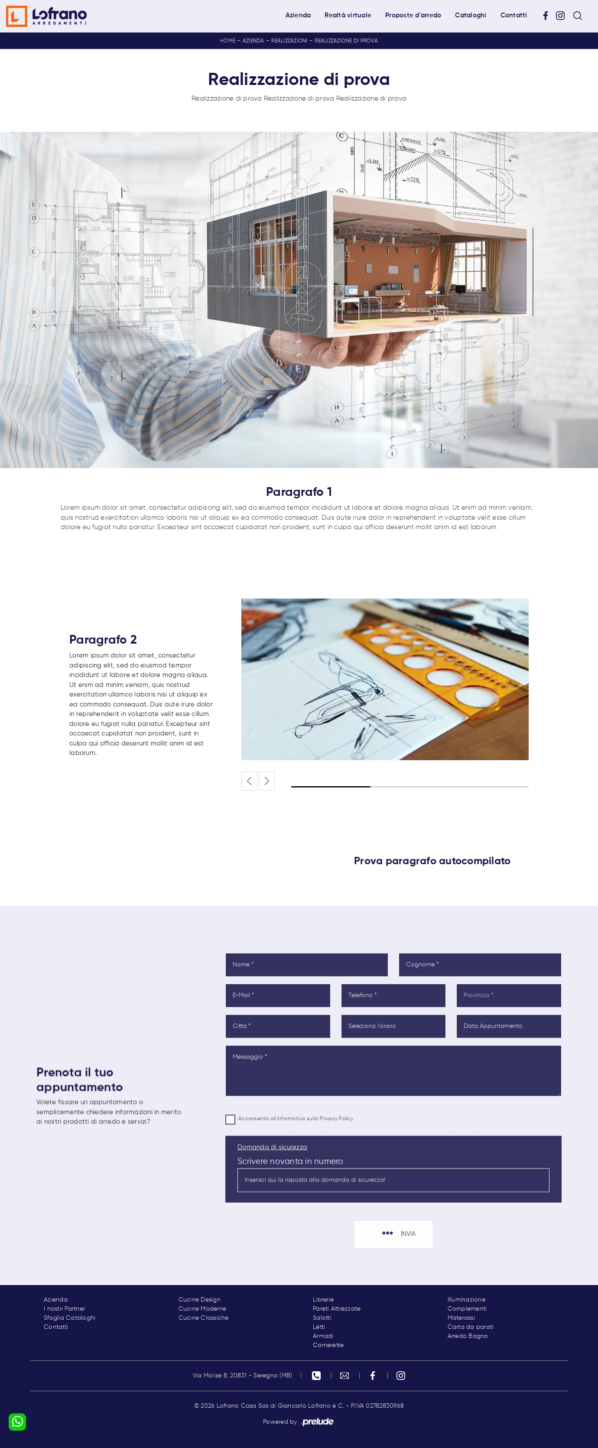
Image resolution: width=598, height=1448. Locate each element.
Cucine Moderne (203, 1309)
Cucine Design (200, 1300)
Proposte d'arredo (413, 15)
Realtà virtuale (348, 15)
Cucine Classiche (204, 1318)
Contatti (513, 15)
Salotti (322, 1318)
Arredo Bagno (468, 1336)
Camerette (328, 1345)
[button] (267, 781)
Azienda (298, 15)
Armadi (323, 1336)
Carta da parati (471, 1327)
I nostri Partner (64, 1309)
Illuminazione (466, 1300)
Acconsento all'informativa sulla (295, 1150)
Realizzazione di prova (346, 41)
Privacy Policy (336, 1150)
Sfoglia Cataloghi (69, 1318)
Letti (319, 1327)
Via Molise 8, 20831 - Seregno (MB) (242, 1376)
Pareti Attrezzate (337, 1309)
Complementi (467, 1309)
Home (227, 41)
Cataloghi (470, 15)
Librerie (323, 1300)
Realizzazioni (289, 41)
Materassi (461, 1318)
